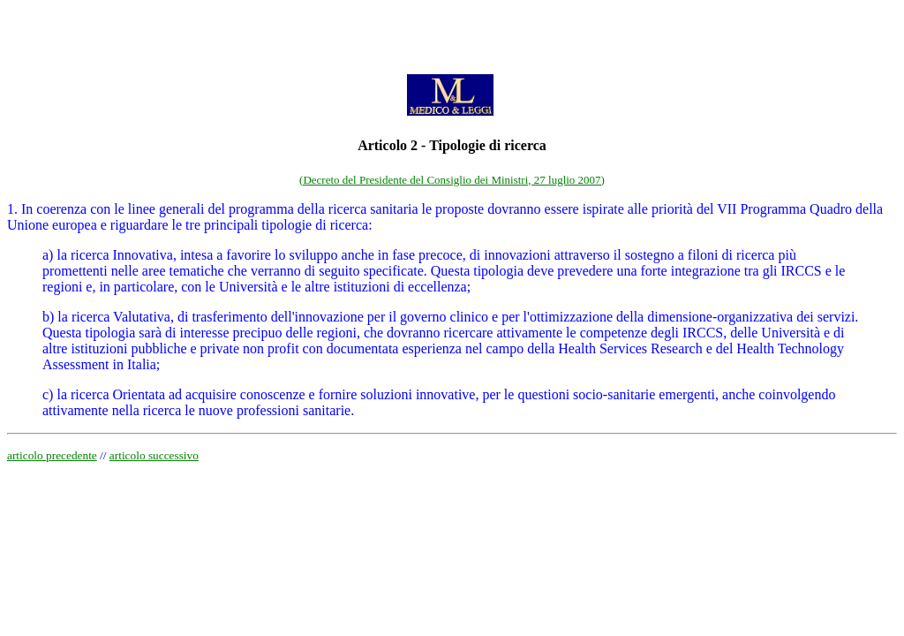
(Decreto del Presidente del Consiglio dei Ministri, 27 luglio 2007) (452, 179)
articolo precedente (52, 455)
